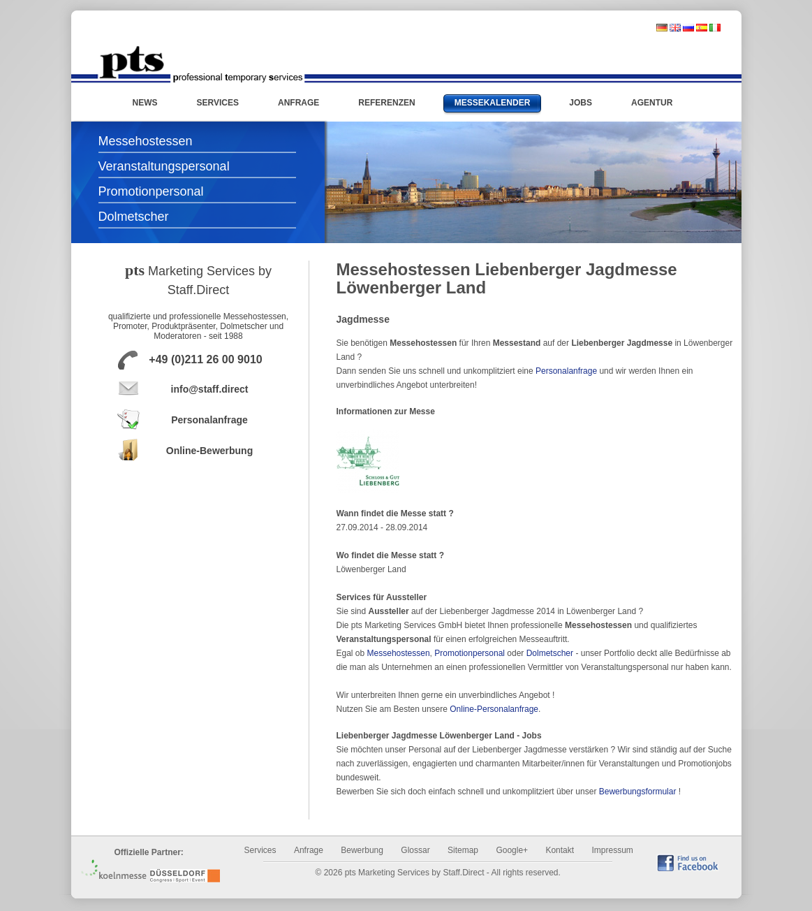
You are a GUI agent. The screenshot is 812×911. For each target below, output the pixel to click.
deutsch (661, 27)
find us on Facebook (687, 862)
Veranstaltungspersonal (164, 166)
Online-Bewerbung (209, 450)
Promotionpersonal (151, 191)
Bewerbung (362, 850)
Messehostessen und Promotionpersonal (200, 64)
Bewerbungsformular (638, 791)
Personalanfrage (209, 419)
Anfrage (308, 850)
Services (260, 850)
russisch (688, 27)
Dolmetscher (133, 217)
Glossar (415, 850)
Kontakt (559, 850)
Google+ (512, 850)
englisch (675, 27)
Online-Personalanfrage (494, 709)
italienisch (715, 27)
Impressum (612, 850)
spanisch (701, 27)
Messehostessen (145, 141)
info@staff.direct (210, 389)
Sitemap (463, 850)
